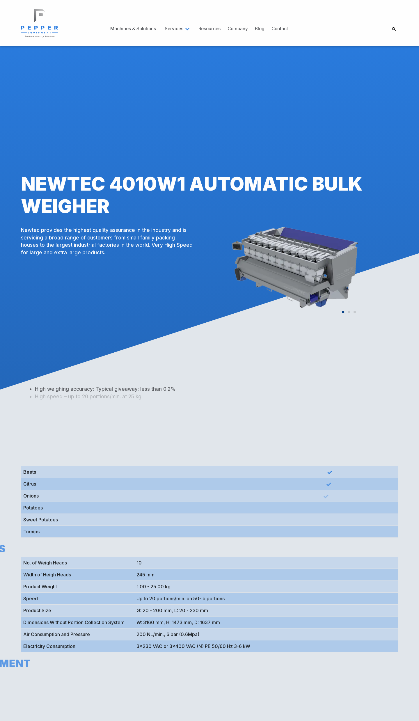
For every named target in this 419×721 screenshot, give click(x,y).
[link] (39, 22)
